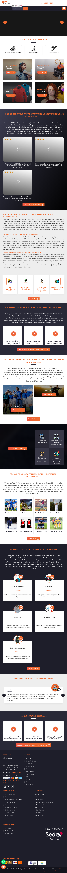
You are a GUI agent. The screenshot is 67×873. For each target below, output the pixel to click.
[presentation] (4, 695)
